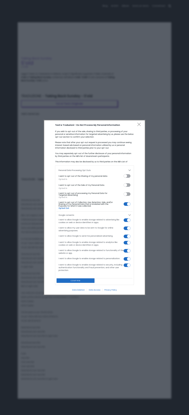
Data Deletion (78, 290)
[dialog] (94, 207)
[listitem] (94, 170)
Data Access (94, 290)
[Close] (139, 125)
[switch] (127, 176)
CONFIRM (75, 281)
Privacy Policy (110, 290)
